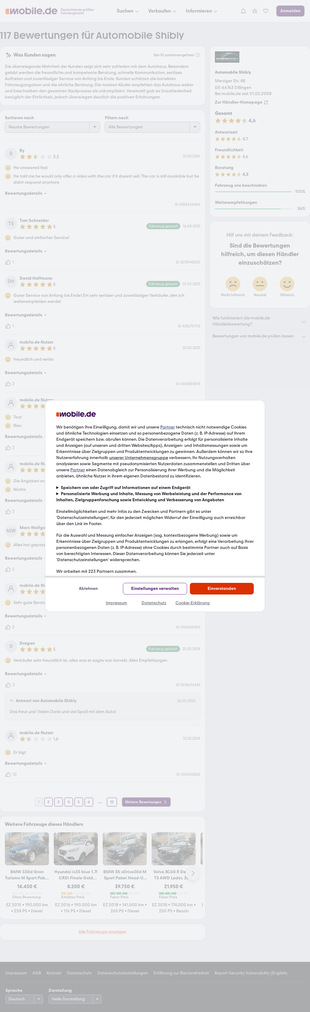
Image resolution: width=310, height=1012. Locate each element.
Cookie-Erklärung (192, 602)
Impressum (116, 602)
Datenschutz (154, 602)
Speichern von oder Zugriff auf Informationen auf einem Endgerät (125, 487)
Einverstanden (222, 588)
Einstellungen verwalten (155, 588)
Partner (167, 427)
